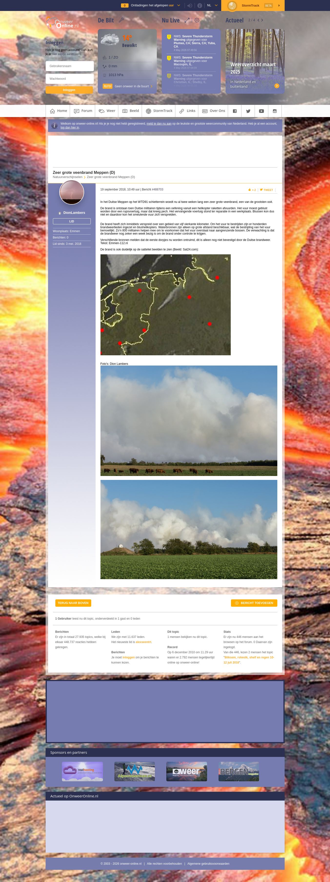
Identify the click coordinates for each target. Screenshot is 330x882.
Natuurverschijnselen (67, 177)
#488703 (157, 189)
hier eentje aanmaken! (66, 54)
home (58, 111)
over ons (213, 111)
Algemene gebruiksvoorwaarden (208, 863)
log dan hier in (70, 127)
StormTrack (158, 111)
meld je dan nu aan (159, 123)
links (186, 111)
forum (82, 111)
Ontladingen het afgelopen (152, 5)
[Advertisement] (162, 151)
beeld (130, 111)
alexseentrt (143, 642)
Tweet (268, 189)
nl (209, 5)
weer (106, 111)
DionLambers (74, 212)
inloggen (129, 657)
